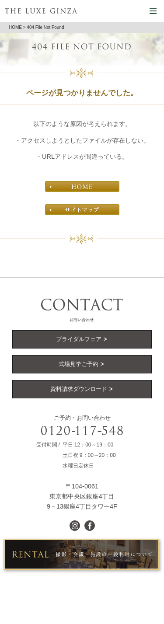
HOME (15, 27)
